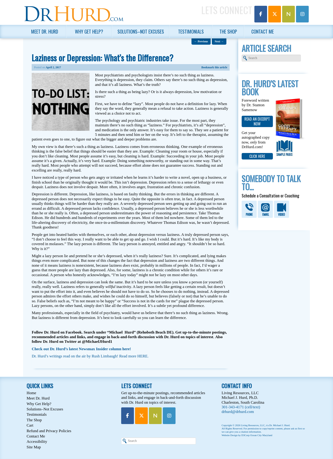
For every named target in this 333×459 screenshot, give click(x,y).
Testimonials (191, 31)
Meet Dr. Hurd (44, 31)
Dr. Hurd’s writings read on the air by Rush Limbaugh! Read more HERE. (90, 356)
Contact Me (262, 31)
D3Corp (245, 435)
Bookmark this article (214, 67)
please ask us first (293, 428)
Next (219, 41)
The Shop (228, 31)
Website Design (229, 435)
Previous (201, 41)
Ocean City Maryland (261, 435)
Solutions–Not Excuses (140, 31)
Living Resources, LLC (253, 425)
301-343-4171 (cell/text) (241, 407)
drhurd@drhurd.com (238, 411)
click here (257, 156)
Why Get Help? (89, 31)
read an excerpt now (257, 121)
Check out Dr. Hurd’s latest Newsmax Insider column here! (81, 349)
